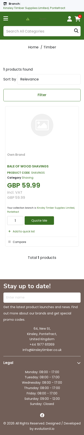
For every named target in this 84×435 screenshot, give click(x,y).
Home (33, 47)
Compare (16, 242)
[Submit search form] (76, 31)
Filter (42, 94)
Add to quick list (21, 231)
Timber (49, 47)
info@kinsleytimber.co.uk (42, 350)
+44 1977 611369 (42, 344)
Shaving (27, 178)
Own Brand (16, 154)
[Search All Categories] (42, 31)
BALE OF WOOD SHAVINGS (28, 166)
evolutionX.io (44, 428)
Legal (8, 362)
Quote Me (39, 220)
